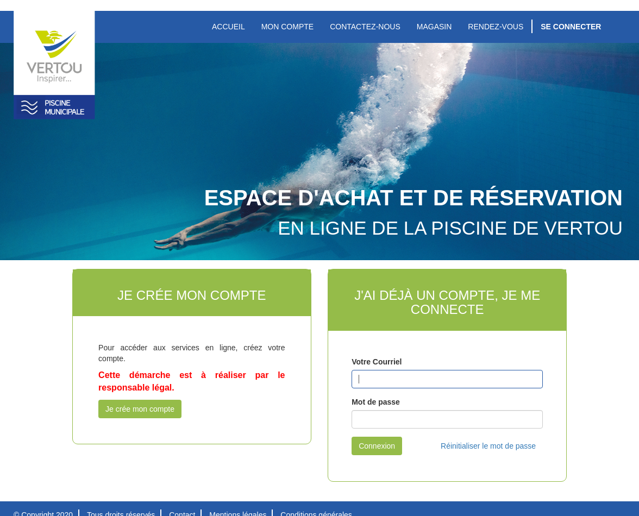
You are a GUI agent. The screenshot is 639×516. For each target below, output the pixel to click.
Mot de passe (376, 402)
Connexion (377, 446)
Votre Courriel (377, 361)
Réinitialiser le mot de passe (488, 446)
